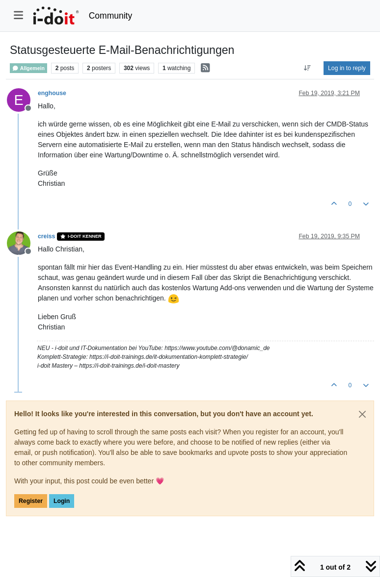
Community (111, 16)
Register (31, 501)
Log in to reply (347, 68)
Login (62, 501)
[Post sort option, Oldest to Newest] (307, 68)
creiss (46, 236)
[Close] (362, 414)
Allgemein (28, 68)
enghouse (52, 93)
